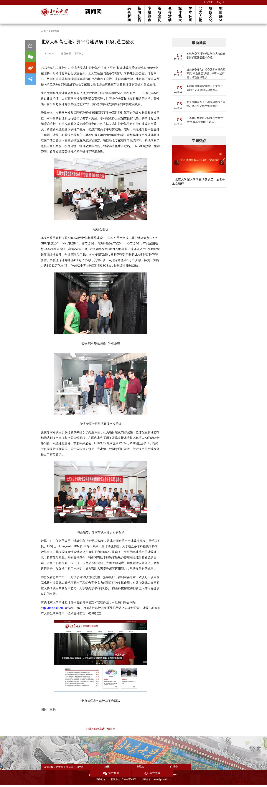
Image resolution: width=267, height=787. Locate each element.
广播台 (158, 769)
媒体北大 (180, 14)
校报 (104, 769)
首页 (43, 33)
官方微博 (213, 769)
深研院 (69, 769)
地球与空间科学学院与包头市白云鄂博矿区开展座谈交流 (206, 58)
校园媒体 (220, 14)
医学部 (59, 769)
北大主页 (208, 2)
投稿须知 (100, 782)
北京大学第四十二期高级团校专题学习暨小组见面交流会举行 (206, 106)
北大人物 (200, 14)
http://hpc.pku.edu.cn (54, 610)
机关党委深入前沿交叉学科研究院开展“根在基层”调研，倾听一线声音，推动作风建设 (206, 75)
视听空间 (159, 14)
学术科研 (190, 14)
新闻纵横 (139, 14)
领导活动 (170, 14)
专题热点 (149, 14)
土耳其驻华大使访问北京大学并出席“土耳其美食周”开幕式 (206, 122)
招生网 (80, 769)
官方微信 (185, 769)
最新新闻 (199, 45)
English (220, 2)
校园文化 (210, 14)
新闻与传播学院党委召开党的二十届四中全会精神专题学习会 (206, 90)
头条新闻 (129, 14)
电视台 (131, 769)
